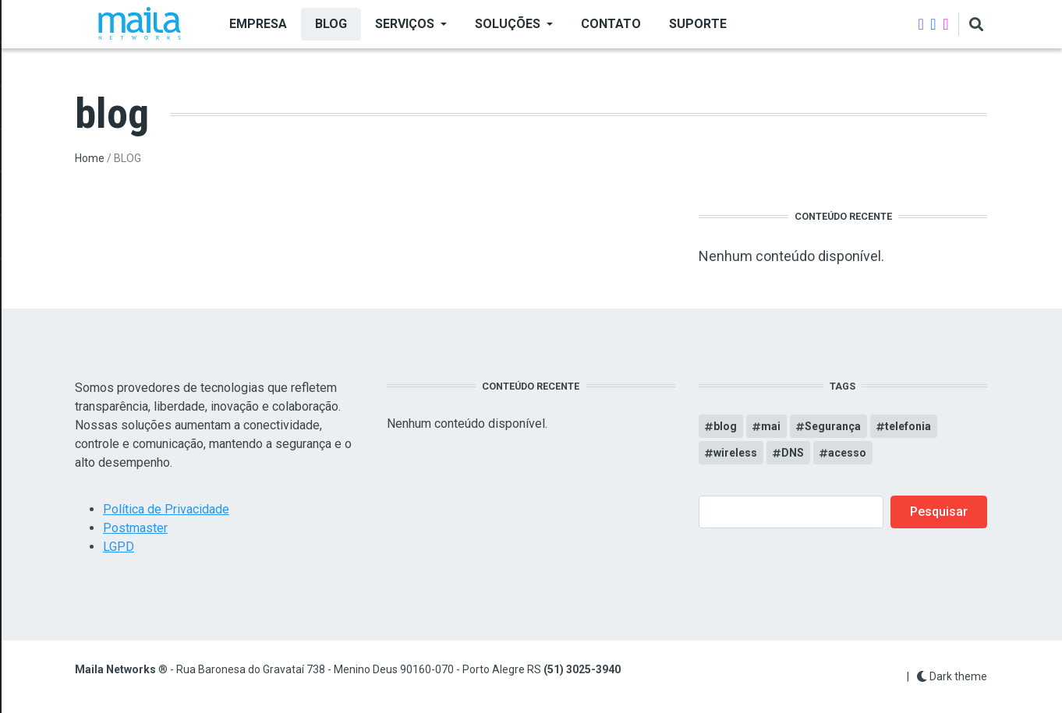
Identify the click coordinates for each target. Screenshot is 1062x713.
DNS (792, 453)
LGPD (118, 546)
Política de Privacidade (166, 509)
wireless (735, 453)
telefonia (908, 426)
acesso (847, 453)
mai (771, 426)
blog (725, 426)
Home (89, 158)
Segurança (833, 426)
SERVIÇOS (404, 23)
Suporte (698, 23)
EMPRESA (258, 23)
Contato (611, 23)
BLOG (331, 23)
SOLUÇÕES (507, 23)
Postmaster (135, 528)
